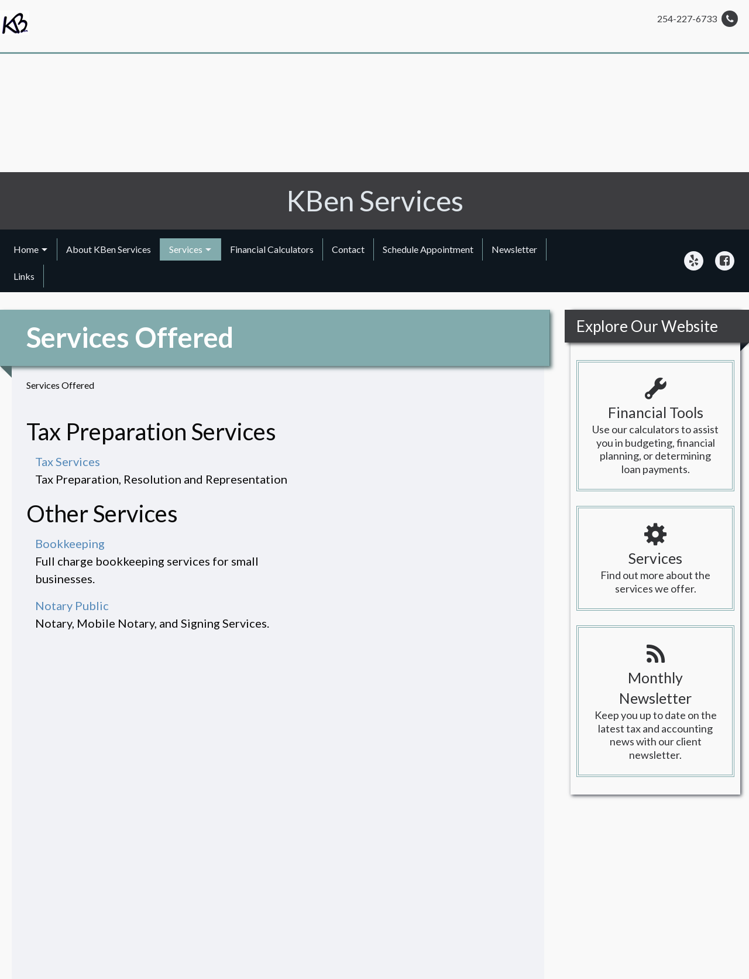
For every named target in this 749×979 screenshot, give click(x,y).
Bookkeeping (70, 543)
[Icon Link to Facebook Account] (724, 260)
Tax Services (67, 461)
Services (185, 249)
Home (26, 249)
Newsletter (514, 249)
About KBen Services (108, 249)
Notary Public (72, 605)
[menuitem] (31, 249)
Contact (348, 249)
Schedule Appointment (428, 249)
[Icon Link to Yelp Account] (693, 260)
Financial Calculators (272, 249)
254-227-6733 (697, 19)
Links (24, 276)
